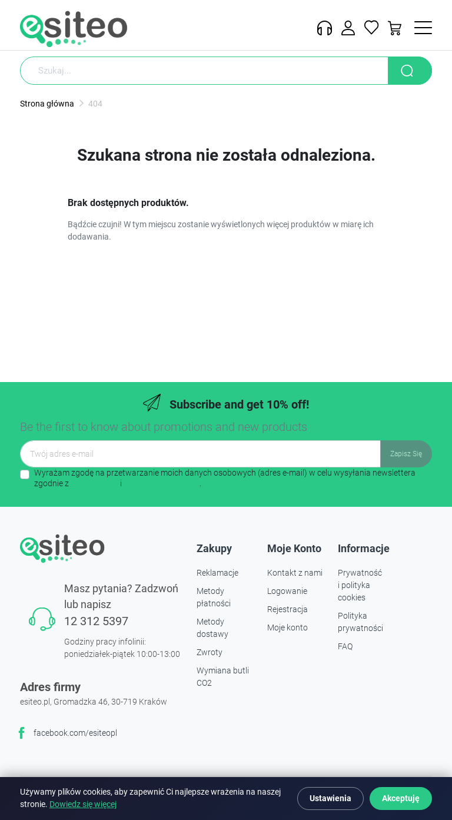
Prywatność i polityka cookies (360, 585)
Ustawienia (330, 798)
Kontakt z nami (295, 572)
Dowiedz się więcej (83, 804)
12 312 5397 (96, 621)
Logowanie (287, 591)
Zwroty (209, 652)
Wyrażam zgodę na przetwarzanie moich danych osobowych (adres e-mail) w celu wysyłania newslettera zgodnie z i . (225, 478)
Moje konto (287, 627)
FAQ (345, 646)
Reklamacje (217, 572)
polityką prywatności (162, 483)
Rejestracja (287, 609)
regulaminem (94, 483)
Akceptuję (401, 798)
